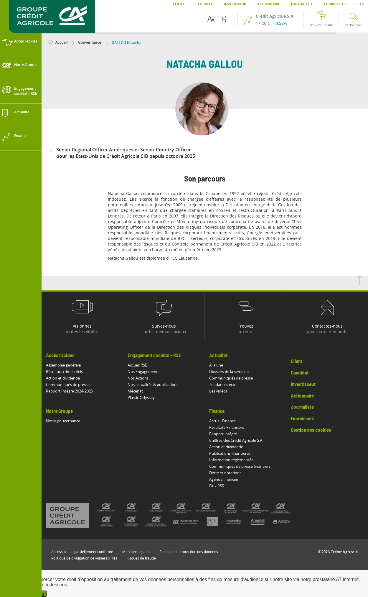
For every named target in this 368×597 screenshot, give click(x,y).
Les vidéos (218, 391)
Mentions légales (136, 551)
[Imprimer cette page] (224, 19)
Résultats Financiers (226, 427)
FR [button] (355, 4)
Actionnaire (268, 4)
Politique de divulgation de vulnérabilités (84, 558)
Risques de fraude (141, 558)
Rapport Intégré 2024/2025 (69, 391)
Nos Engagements (143, 371)
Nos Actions (138, 378)
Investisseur (235, 4)
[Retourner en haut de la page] (359, 283)
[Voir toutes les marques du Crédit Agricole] (177, 515)
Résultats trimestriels (64, 371)
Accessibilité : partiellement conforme (82, 551)
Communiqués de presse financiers (239, 466)
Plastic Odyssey (141, 397)
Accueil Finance (222, 420)
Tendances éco (222, 384)
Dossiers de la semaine (229, 371)
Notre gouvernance (63, 420)
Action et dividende (63, 378)
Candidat (203, 4)
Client (178, 4)
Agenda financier (223, 479)
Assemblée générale (63, 365)
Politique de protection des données (188, 551)
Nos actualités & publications (153, 384)
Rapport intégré (223, 433)
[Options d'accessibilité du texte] (210, 19)
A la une (216, 365)
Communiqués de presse (68, 384)
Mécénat (135, 391)
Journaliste (302, 4)
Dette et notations (225, 472)
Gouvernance (86, 42)
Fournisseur (335, 4)
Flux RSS (216, 485)
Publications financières (229, 453)
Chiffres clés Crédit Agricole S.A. (236, 440)
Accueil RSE (137, 365)
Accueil (58, 42)
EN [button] (362, 4)
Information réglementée (231, 459)
